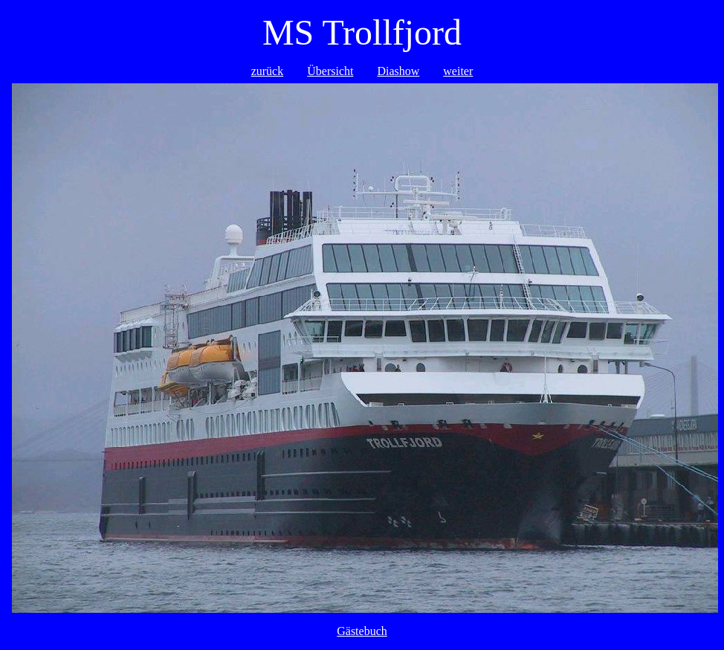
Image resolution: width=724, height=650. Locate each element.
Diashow (398, 71)
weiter (458, 71)
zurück (267, 71)
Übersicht (330, 71)
